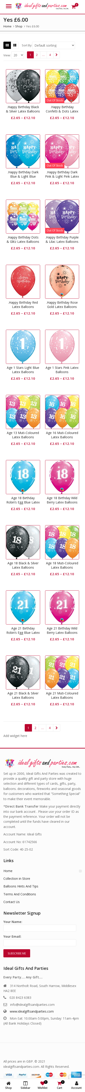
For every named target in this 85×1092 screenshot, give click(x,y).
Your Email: (39, 939)
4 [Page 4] (50, 55)
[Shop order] (53, 45)
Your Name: (39, 925)
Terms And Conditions (19, 894)
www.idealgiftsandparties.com (32, 1011)
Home (7, 871)
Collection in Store (16, 878)
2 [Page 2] (37, 55)
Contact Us (11, 902)
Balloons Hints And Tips (20, 886)
